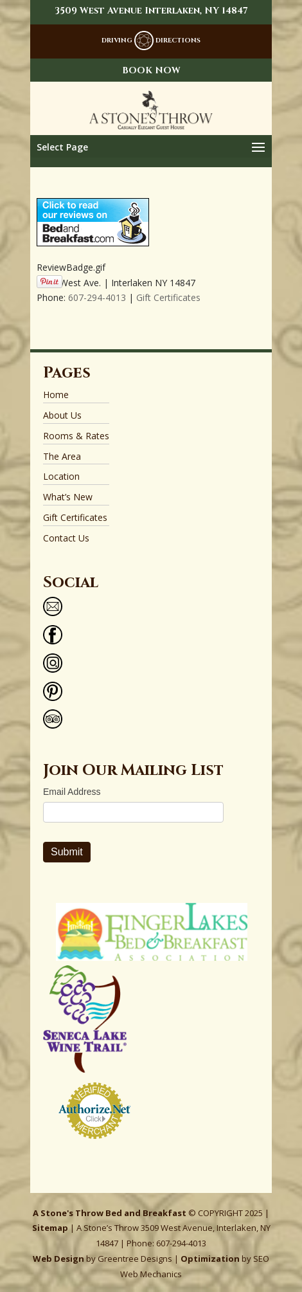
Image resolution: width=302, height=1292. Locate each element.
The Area (62, 456)
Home (56, 394)
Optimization (210, 1258)
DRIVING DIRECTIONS (151, 40)
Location (61, 476)
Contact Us (66, 538)
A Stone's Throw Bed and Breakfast (109, 1213)
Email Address (71, 792)
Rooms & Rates (76, 436)
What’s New (68, 497)
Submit (67, 851)
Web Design (58, 1258)
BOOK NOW (151, 70)
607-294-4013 (97, 297)
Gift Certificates (168, 297)
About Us (62, 415)
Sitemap (50, 1227)
